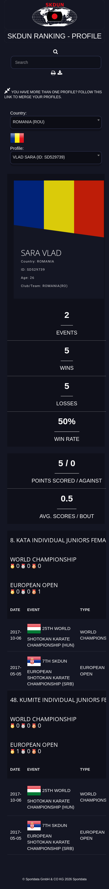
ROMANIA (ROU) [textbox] (28, 121)
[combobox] (56, 123)
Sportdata (80, 879)
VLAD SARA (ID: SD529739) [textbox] (39, 157)
